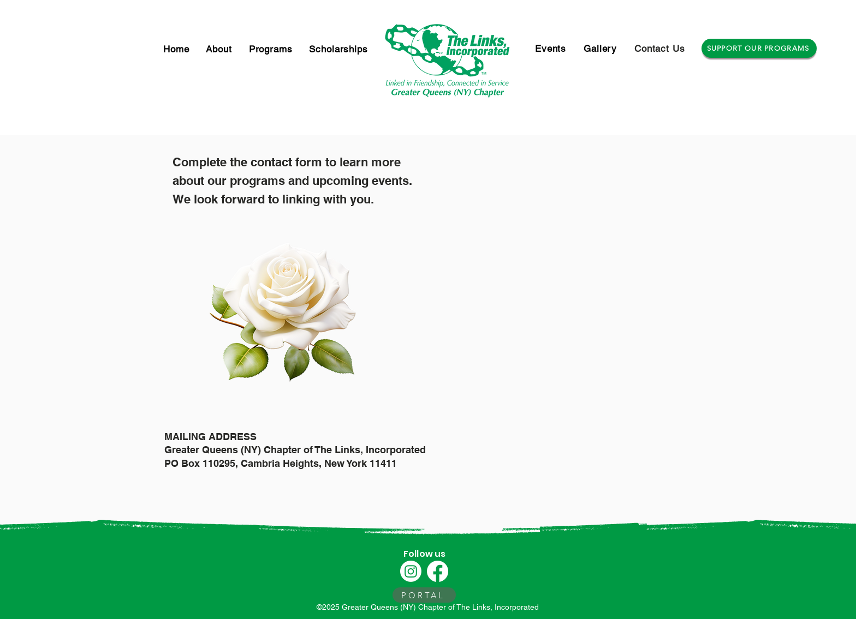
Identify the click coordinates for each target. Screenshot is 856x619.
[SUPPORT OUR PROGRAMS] (759, 48)
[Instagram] (410, 571)
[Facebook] (437, 571)
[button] (270, 49)
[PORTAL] (424, 595)
